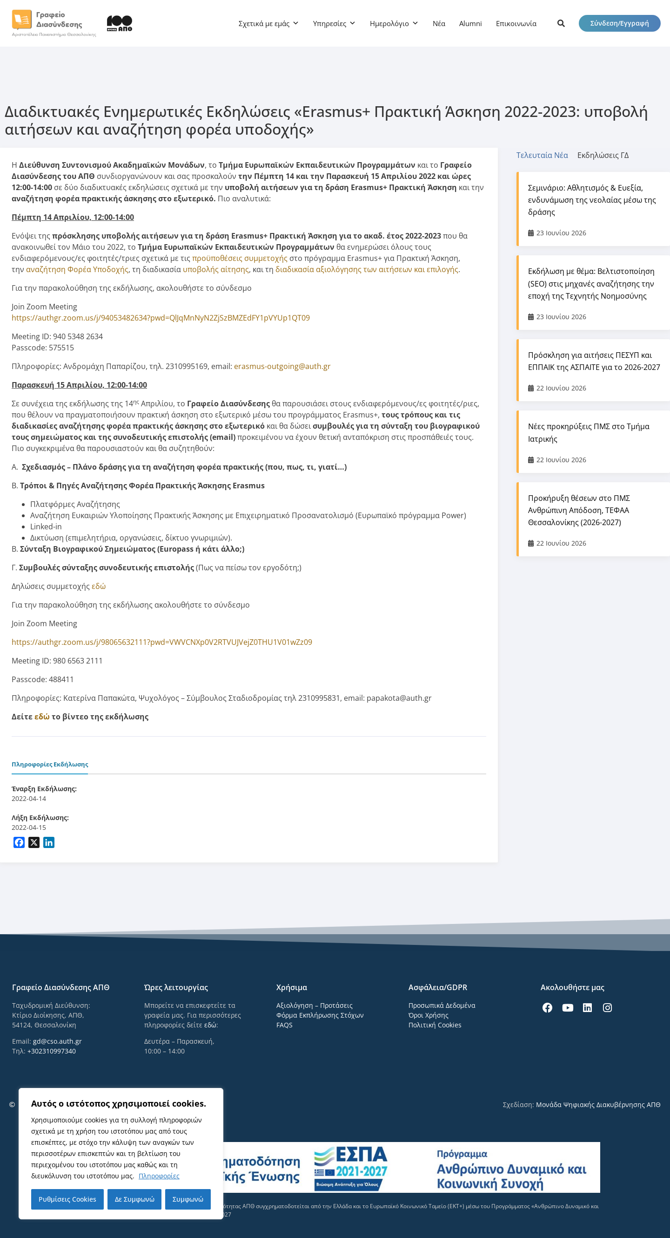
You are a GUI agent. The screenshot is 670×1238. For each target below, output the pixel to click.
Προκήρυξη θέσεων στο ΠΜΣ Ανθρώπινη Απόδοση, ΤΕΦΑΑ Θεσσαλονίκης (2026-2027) (579, 510)
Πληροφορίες (159, 1175)
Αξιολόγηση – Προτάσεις (314, 1005)
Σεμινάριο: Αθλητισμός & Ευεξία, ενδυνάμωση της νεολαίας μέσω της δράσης (592, 200)
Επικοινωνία (516, 23)
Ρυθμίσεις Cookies (67, 1199)
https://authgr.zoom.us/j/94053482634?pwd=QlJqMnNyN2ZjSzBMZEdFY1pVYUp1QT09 (161, 318)
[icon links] (561, 23)
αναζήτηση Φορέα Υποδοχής (77, 269)
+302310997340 (51, 1050)
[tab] (546, 155)
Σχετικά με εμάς (264, 23)
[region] (121, 1153)
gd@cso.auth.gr (57, 1041)
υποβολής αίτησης (216, 269)
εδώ (99, 586)
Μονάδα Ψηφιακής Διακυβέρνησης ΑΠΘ (598, 1104)
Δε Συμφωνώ (134, 1199)
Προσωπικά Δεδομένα (442, 1005)
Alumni (470, 23)
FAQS (284, 1024)
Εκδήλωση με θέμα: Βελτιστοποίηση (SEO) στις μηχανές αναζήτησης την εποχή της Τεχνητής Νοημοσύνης (591, 283)
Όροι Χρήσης (429, 1015)
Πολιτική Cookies (435, 1024)
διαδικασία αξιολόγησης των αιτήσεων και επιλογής (366, 269)
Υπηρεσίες (329, 23)
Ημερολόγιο (389, 23)
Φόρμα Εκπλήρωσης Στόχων (320, 1015)
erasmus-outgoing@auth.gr (282, 366)
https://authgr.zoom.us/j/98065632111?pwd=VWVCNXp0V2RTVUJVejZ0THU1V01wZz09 (162, 642)
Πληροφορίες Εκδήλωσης (50, 764)
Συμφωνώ (188, 1199)
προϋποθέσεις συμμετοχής (240, 258)
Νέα (439, 23)
